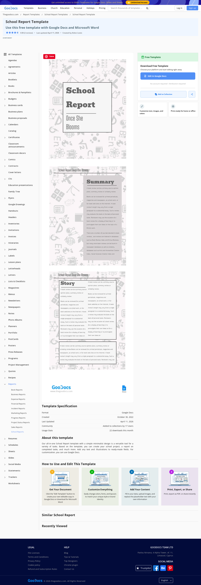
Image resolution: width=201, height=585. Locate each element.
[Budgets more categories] (5, 99)
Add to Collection (163, 94)
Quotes (11, 371)
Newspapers (14, 307)
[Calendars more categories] (5, 125)
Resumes (12, 438)
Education (65, 8)
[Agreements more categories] (5, 67)
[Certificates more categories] (5, 138)
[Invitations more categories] (5, 230)
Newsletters (14, 300)
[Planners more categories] (5, 327)
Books (11, 86)
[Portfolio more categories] (5, 333)
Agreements (14, 66)
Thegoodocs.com (11, 14)
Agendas (12, 60)
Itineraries (13, 243)
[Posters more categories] (5, 346)
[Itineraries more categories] (5, 243)
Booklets (12, 79)
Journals (12, 249)
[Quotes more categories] (5, 371)
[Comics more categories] (5, 160)
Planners (12, 326)
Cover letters (14, 172)
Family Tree (14, 191)
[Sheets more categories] (5, 452)
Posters (12, 345)
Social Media (14, 464)
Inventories (13, 223)
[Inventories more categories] (5, 224)
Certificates (14, 137)
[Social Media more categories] (5, 464)
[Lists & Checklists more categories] (5, 282)
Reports (12, 384)
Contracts (13, 166)
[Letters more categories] (5, 275)
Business (42, 8)
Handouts (13, 210)
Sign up (192, 8)
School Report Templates (56, 14)
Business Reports (18, 394)
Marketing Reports (19, 413)
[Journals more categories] (5, 250)
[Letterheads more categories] (5, 269)
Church (54, 8)
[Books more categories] (5, 86)
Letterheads (14, 268)
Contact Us (69, 569)
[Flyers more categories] (5, 198)
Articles (12, 73)
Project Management (18, 364)
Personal (78, 8)
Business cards (15, 105)
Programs (13, 358)
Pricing (102, 8)
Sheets (11, 451)
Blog (66, 553)
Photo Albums (15, 320)
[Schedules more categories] (5, 445)
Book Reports (16, 390)
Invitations (13, 230)
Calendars (13, 124)
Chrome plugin (71, 565)
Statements (14, 470)
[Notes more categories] (5, 314)
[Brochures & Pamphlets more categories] (5, 93)
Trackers (12, 477)
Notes (11, 313)
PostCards (13, 339)
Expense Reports (18, 399)
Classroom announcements (16, 145)
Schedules (13, 445)
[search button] (147, 8)
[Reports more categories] (5, 384)
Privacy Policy (34, 561)
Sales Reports (16, 427)
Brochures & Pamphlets (19, 92)
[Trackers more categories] (5, 477)
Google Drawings (16, 204)
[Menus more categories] (5, 294)
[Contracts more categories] (5, 166)
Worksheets (14, 483)
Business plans (15, 111)
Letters (11, 275)
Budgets (12, 98)
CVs (10, 178)
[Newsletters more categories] (5, 301)
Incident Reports (18, 408)
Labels (11, 255)
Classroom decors (17, 153)
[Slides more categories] (5, 458)
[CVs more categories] (5, 179)
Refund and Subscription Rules (42, 569)
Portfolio (12, 332)
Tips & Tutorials (71, 557)
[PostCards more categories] (5, 339)
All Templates (12, 54)
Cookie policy (34, 565)
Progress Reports (18, 418)
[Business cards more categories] (5, 105)
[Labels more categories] (5, 256)
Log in (179, 8)
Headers (12, 217)
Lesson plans (14, 262)
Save (49, 56)
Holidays (90, 8)
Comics (11, 159)
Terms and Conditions (38, 557)
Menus (11, 294)
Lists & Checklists (16, 281)
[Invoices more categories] (5, 237)
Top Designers (70, 561)
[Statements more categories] (5, 471)
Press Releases (15, 352)
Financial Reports (18, 403)
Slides (11, 457)
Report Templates (31, 14)
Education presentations (20, 185)
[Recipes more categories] (5, 378)
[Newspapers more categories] (5, 307)
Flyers (11, 198)
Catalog (12, 131)
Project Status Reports (20, 422)
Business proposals (17, 118)
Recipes (12, 377)
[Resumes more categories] (5, 439)
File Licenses (34, 553)
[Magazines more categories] (5, 288)
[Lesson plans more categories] (5, 262)
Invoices (12, 236)
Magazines (13, 287)
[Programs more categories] (5, 359)
